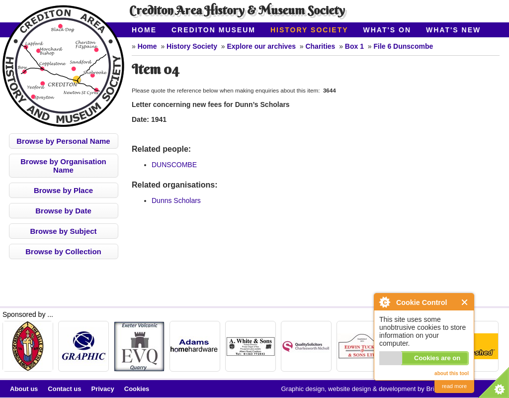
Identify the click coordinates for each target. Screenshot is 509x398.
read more (454, 386)
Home (144, 30)
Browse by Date (63, 210)
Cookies (137, 389)
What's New (453, 30)
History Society (309, 30)
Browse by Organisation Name (63, 165)
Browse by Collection (63, 251)
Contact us (64, 389)
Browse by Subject (63, 231)
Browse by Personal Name (63, 141)
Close (465, 302)
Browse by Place (63, 190)
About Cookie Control (384, 302)
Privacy (102, 389)
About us (24, 389)
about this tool (451, 373)
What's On (387, 30)
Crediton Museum (213, 30)
